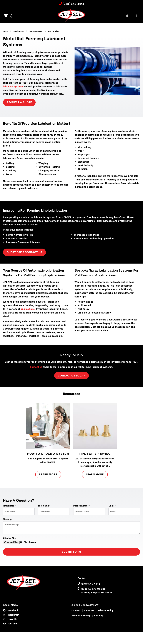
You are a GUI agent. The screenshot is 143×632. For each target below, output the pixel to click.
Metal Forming (36, 31)
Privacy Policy (105, 610)
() (8, 16)
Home (6, 31)
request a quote (19, 102)
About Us (89, 610)
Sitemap (98, 615)
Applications (19, 31)
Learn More (48, 474)
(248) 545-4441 (71, 4)
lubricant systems (13, 86)
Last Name (44, 505)
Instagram (11, 614)
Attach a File (9, 538)
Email (112, 505)
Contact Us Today (71, 375)
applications (28, 308)
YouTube (10, 623)
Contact (76, 610)
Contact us (36, 366)
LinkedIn (10, 619)
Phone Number (81, 505)
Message (7, 519)
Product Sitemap (81, 615)
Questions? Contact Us (24, 252)
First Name (9, 505)
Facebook (11, 610)
